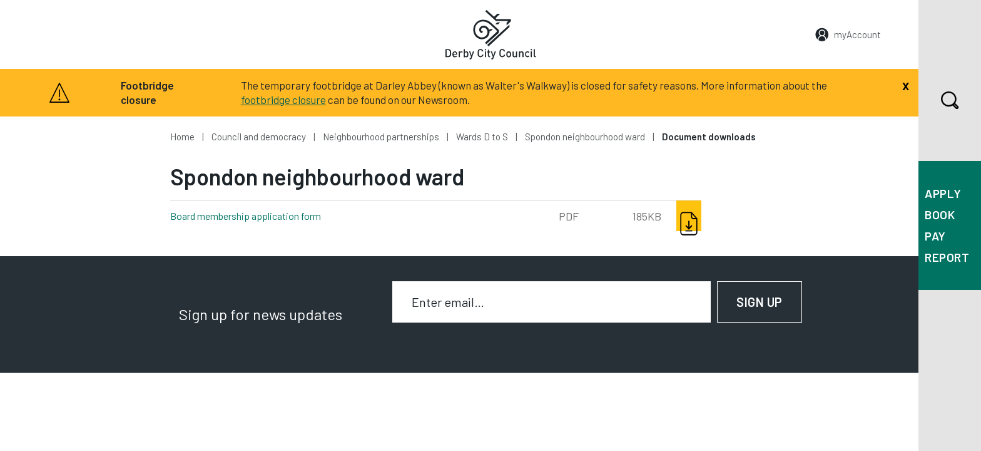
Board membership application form (266, 215)
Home (182, 136)
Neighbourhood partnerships (381, 136)
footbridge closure (283, 99)
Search (938, 100)
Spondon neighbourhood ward (585, 136)
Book (940, 214)
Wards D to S (482, 136)
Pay (935, 236)
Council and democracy (258, 136)
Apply (943, 193)
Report (947, 257)
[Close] (905, 84)
